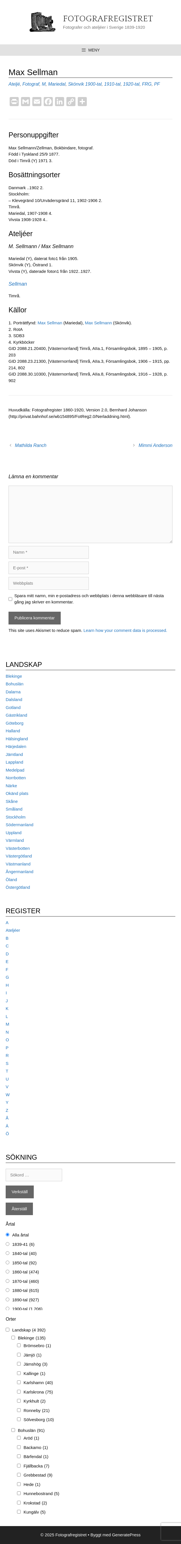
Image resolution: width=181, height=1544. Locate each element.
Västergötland (19, 856)
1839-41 (23, 1244)
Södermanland (19, 824)
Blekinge (14, 676)
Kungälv (35, 1512)
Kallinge (34, 1373)
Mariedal (57, 84)
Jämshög (35, 1364)
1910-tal (112, 84)
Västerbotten (18, 848)
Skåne (12, 801)
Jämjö (32, 1355)
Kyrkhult (35, 1401)
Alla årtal (20, 1234)
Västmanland (18, 863)
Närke (11, 785)
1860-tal (25, 1272)
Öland (11, 879)
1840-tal (24, 1253)
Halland (13, 730)
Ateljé (14, 84)
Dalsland (14, 699)
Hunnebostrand (41, 1494)
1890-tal (25, 1300)
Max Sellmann (98, 322)
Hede (32, 1484)
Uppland (14, 832)
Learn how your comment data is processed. (125, 630)
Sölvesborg (39, 1420)
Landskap (29, 1330)
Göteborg (15, 723)
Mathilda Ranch (31, 445)
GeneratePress (126, 1534)
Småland (14, 809)
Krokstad (35, 1503)
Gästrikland (16, 715)
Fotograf (30, 84)
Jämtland (14, 754)
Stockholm (16, 817)
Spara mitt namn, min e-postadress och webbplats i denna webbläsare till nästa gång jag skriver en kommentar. (89, 599)
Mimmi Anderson (155, 445)
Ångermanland (19, 871)
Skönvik (76, 84)
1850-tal (24, 1263)
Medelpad (15, 770)
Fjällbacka (36, 1466)
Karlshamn (38, 1383)
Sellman (18, 284)
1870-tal (25, 1281)
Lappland (14, 762)
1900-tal (93, 84)
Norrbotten (16, 777)
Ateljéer (13, 930)
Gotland (13, 707)
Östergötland (18, 887)
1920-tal (131, 84)
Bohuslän (15, 683)
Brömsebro (37, 1346)
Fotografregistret (108, 19)
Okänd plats (17, 793)
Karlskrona (38, 1392)
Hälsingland (17, 738)
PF (157, 84)
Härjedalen (16, 746)
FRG (147, 84)
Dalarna (13, 691)
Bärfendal (36, 1457)
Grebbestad (38, 1475)
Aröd (31, 1438)
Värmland (15, 840)
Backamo (36, 1447)
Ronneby (37, 1410)
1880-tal (25, 1290)
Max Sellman (51, 322)
